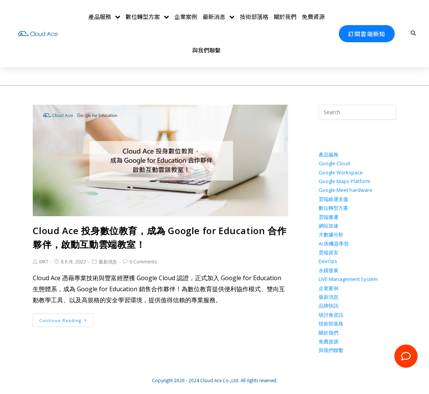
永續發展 (328, 270)
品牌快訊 (328, 305)
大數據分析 (331, 234)
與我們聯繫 (206, 50)
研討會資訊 (331, 314)
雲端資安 (328, 252)
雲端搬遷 (328, 217)
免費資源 (313, 17)
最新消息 (218, 16)
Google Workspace (341, 172)
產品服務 (104, 16)
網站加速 (328, 225)
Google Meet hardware (345, 190)
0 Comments (143, 261)
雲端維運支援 (333, 199)
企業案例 (185, 17)
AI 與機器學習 (334, 243)
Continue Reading (63, 320)
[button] (366, 33)
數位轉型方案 (147, 16)
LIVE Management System (348, 279)
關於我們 (285, 17)
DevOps (328, 261)
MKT (43, 261)
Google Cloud (334, 163)
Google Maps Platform (344, 181)
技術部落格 (254, 17)
